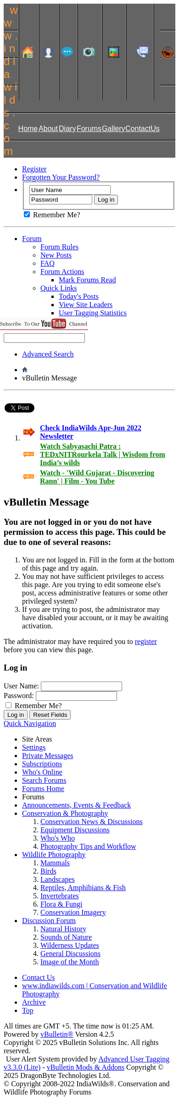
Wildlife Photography (53, 854)
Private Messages (47, 755)
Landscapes (57, 879)
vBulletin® (56, 1034)
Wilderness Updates (69, 945)
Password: (19, 695)
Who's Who (57, 838)
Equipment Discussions (75, 830)
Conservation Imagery (73, 912)
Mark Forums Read (87, 280)
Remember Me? (52, 215)
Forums (89, 128)
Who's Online (42, 772)
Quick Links (58, 288)
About (48, 128)
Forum (32, 238)
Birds (48, 871)
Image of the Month (69, 962)
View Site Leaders (85, 304)
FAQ (47, 263)
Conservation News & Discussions (91, 821)
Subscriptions (42, 764)
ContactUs (142, 128)
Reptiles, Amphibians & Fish (83, 887)
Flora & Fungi (61, 904)
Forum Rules (59, 247)
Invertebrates (59, 896)
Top (28, 1010)
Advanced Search (47, 354)
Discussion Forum (49, 920)
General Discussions (70, 953)
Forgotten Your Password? (61, 177)
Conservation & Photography (65, 813)
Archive (34, 1002)
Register (34, 169)
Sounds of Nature (66, 937)
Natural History (63, 929)
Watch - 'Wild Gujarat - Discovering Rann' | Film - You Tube (97, 477)
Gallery (113, 128)
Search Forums (44, 780)
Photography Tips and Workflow (88, 846)
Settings (34, 747)
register (146, 641)
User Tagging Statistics (93, 313)
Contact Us (38, 977)
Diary (67, 128)
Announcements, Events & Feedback (76, 805)
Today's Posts (79, 296)
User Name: (21, 686)
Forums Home (43, 788)
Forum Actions (62, 271)
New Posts (56, 255)
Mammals (55, 863)
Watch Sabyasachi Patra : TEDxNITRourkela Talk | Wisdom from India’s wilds (102, 454)
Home (28, 128)
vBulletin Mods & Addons (85, 1067)
